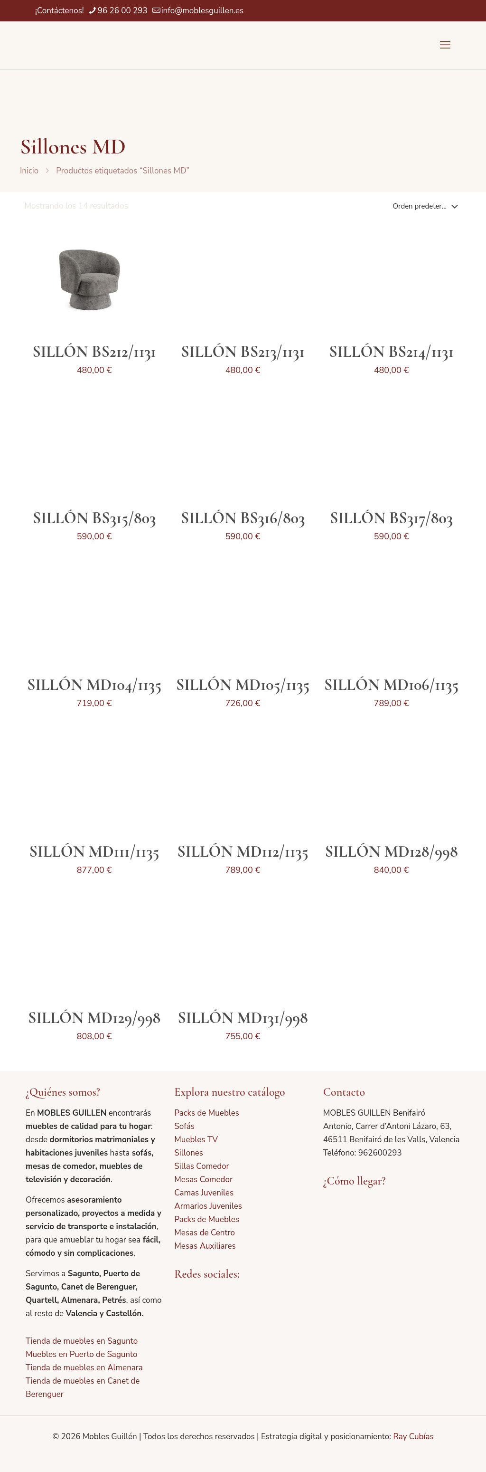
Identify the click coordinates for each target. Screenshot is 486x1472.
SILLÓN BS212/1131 (94, 352)
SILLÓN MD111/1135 (94, 851)
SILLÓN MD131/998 (243, 1018)
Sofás (184, 1126)
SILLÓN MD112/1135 (242, 851)
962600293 (380, 1152)
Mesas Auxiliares (204, 1246)
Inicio (29, 170)
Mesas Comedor (203, 1179)
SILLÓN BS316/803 (243, 518)
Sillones (188, 1152)
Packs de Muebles (206, 1113)
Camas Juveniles (204, 1192)
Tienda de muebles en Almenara (84, 1367)
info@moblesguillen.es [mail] (202, 10)
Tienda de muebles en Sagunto (82, 1341)
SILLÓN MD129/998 (94, 1018)
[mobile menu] (445, 45)
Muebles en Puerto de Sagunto (81, 1354)
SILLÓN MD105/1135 (243, 685)
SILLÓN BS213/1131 (242, 352)
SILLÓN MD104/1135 (94, 685)
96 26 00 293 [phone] (123, 10)
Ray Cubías (413, 1436)
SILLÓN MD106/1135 (391, 685)
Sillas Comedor (201, 1166)
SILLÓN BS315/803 (94, 518)
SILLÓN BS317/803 (391, 518)
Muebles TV (196, 1139)
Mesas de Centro (204, 1232)
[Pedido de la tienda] (427, 206)
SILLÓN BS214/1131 (391, 352)
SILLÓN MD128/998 (391, 851)
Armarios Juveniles (208, 1206)
